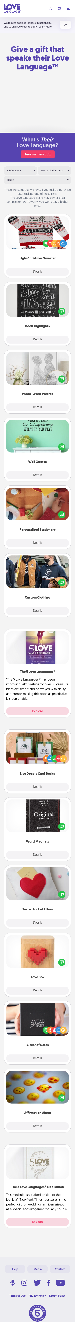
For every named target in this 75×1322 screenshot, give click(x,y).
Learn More (45, 26)
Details (37, 271)
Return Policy (57, 1295)
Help (15, 1269)
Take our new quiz (38, 154)
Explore (37, 711)
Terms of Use (17, 1295)
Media (38, 1269)
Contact (60, 1269)
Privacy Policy (37, 1295)
